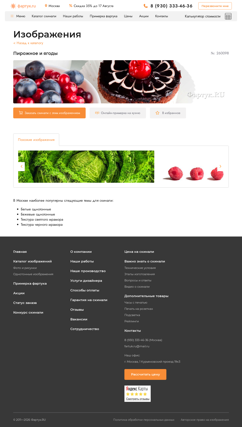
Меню (18, 16)
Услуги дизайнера (86, 281)
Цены (128, 16)
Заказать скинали (49, 113)
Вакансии (78, 319)
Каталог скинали (44, 16)
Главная (20, 252)
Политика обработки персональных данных (144, 420)
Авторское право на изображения (205, 420)
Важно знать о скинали (144, 261)
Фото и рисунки (25, 268)
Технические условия (140, 268)
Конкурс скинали (28, 312)
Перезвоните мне (215, 6)
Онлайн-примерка (117, 113)
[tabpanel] (86, 167)
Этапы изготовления (139, 274)
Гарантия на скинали (88, 300)
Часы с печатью (135, 302)
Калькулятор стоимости (208, 16)
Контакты (161, 16)
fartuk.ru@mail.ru (136, 346)
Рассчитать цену (145, 374)
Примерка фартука (103, 16)
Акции (144, 16)
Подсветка (132, 315)
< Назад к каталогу (28, 42)
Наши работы (73, 16)
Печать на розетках (138, 309)
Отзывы (77, 309)
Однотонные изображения (33, 274)
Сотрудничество (84, 329)
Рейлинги (131, 321)
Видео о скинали (137, 286)
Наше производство (88, 271)
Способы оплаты (84, 290)
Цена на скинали (139, 252)
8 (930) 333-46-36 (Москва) (143, 340)
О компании (81, 252)
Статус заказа (25, 303)
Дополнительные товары (146, 296)
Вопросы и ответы (137, 280)
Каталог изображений (32, 261)
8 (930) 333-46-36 (171, 6)
